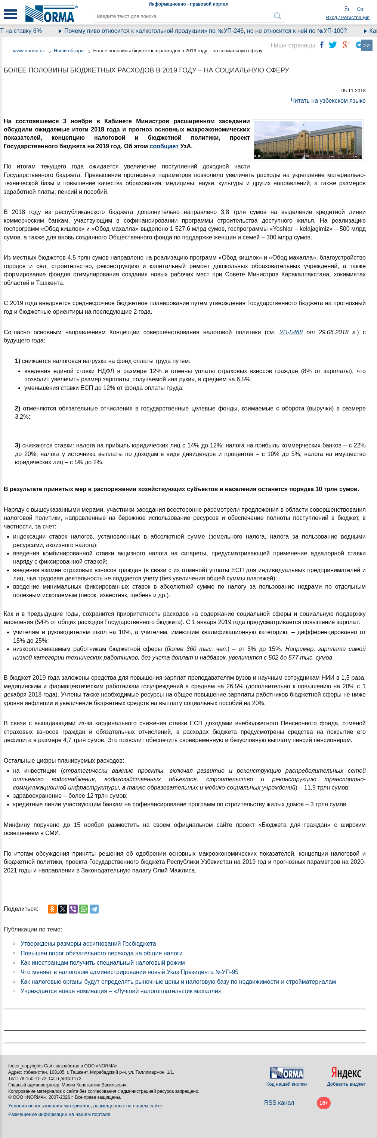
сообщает (164, 146)
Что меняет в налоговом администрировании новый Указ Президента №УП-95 (129, 972)
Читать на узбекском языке (328, 100)
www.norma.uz (29, 50)
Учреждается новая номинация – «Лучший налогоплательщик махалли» (121, 991)
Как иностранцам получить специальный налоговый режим (103, 962)
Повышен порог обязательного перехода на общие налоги (102, 953)
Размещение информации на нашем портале (59, 1114)
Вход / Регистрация (348, 17)
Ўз (346, 9)
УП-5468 (291, 332)
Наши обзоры (69, 50)
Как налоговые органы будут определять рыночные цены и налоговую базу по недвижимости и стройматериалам (178, 982)
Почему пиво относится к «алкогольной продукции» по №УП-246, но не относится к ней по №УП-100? (213, 31)
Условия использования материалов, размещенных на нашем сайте (85, 1105)
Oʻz (360, 9)
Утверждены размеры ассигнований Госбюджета (88, 943)
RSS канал (279, 1103)
